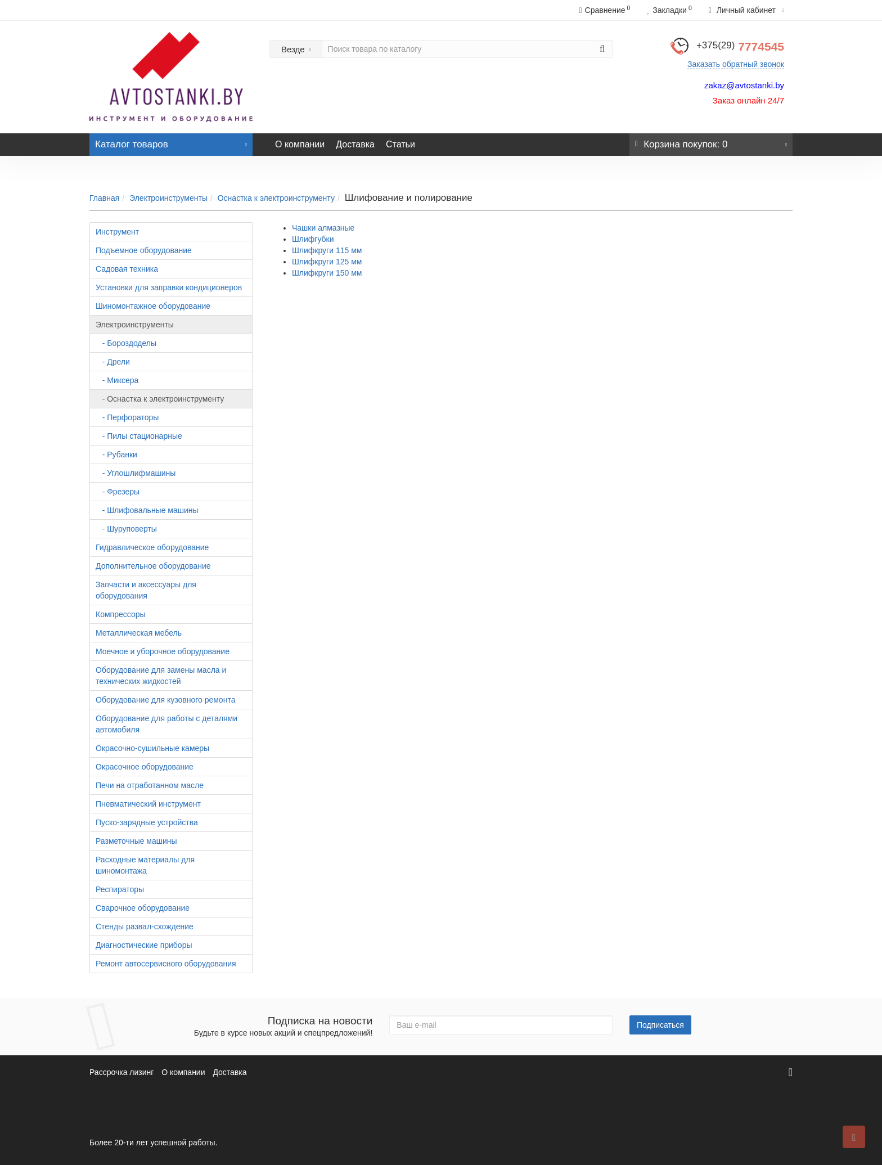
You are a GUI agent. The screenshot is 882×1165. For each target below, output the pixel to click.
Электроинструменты (168, 198)
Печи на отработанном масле (150, 785)
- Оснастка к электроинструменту (160, 398)
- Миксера (117, 380)
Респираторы (120, 889)
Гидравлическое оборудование (152, 547)
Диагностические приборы (144, 945)
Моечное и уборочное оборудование (163, 651)
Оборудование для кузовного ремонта (165, 699)
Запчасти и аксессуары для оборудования (146, 590)
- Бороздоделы (126, 343)
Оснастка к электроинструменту (276, 198)
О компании (300, 144)
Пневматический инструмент (148, 803)
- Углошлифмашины (136, 473)
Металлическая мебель (139, 632)
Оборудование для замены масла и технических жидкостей (161, 675)
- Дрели (113, 361)
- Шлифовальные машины (147, 510)
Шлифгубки (313, 239)
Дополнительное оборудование (153, 565)
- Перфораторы (127, 417)
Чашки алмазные (323, 227)
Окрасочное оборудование (145, 766)
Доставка (355, 144)
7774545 (740, 46)
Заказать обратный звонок (735, 64)
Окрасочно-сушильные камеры (152, 748)
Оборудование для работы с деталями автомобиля (166, 724)
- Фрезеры (118, 491)
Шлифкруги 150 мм (327, 272)
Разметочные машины (136, 840)
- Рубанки (116, 454)
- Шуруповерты (126, 528)
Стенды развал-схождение (145, 926)
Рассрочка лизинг (121, 1072)
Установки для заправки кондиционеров (169, 287)
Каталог (171, 141)
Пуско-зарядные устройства (147, 822)
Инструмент (117, 231)
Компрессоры (121, 614)
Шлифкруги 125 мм (327, 261)
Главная (104, 198)
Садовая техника (127, 268)
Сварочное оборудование (143, 907)
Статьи (400, 144)
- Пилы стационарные (139, 435)
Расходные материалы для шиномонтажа (145, 865)
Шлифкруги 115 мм (327, 250)
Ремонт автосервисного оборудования (166, 963)
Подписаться (660, 1024)
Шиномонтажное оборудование (153, 306)
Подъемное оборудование (144, 250)
